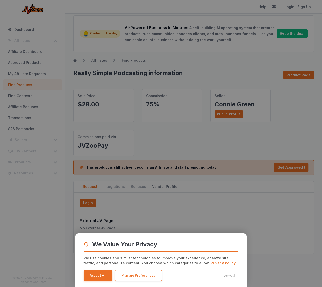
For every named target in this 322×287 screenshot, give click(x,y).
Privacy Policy (223, 263)
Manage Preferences (138, 275)
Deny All (229, 275)
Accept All (98, 275)
